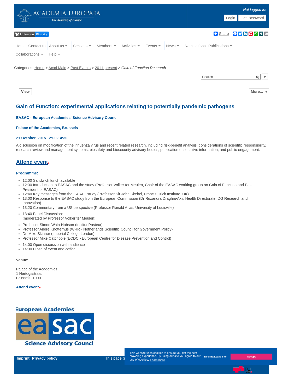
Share (221, 34)
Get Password (252, 18)
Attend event (32, 162)
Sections (80, 46)
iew (25, 91)
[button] (258, 77)
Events (151, 46)
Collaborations (28, 54)
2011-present (106, 68)
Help (53, 54)
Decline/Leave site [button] (215, 356)
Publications (218, 46)
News (170, 46)
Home (21, 46)
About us (56, 46)
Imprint (23, 358)
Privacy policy (44, 358)
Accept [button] (251, 356)
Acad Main (57, 68)
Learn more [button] (157, 359)
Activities (128, 46)
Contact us (37, 46)
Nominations (195, 46)
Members (104, 46)
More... (257, 91)
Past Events (80, 68)
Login (230, 18)
